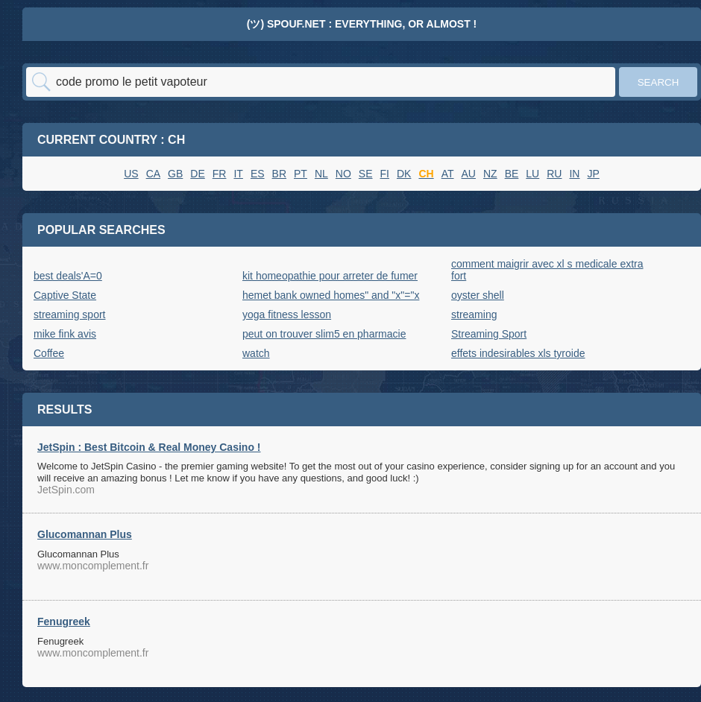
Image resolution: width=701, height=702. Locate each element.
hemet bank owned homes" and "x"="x (330, 295)
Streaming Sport (488, 334)
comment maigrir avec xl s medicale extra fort (547, 270)
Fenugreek (63, 621)
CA (153, 174)
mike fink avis (65, 334)
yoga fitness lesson (286, 314)
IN (574, 174)
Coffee (49, 353)
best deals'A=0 (68, 276)
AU (469, 174)
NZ (490, 174)
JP (593, 174)
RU (554, 174)
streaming (474, 314)
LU (532, 174)
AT (447, 174)
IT (237, 174)
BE (512, 174)
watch (256, 353)
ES (258, 174)
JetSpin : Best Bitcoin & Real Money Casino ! (149, 447)
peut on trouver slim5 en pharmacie (324, 334)
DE (197, 174)
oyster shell (477, 295)
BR (279, 174)
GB (175, 174)
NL (321, 174)
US (131, 174)
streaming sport (69, 314)
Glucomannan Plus (84, 534)
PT (300, 174)
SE (366, 174)
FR (220, 174)
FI (384, 174)
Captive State (65, 295)
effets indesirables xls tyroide (518, 353)
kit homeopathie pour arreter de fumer (330, 276)
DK (404, 174)
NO (343, 174)
